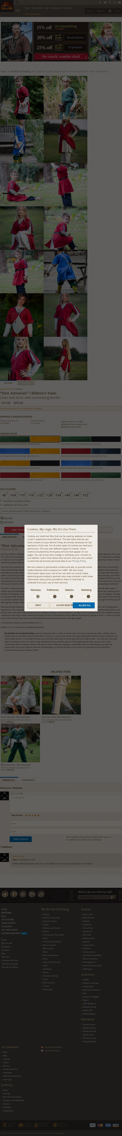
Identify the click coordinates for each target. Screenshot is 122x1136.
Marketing (86, 589)
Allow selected (64, 605)
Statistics (69, 589)
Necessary (36, 589)
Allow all (85, 605)
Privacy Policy (79, 560)
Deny (38, 605)
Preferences (53, 589)
